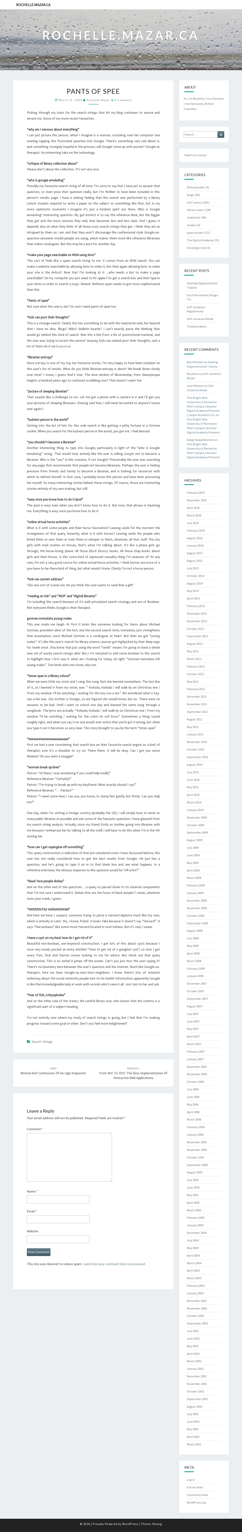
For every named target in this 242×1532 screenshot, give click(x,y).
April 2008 (193, 953)
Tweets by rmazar (195, 155)
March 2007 (194, 1044)
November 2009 (197, 817)
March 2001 (194, 1444)
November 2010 (197, 742)
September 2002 (197, 1323)
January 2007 (195, 1059)
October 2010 (195, 749)
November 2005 (197, 1150)
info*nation (194, 202)
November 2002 (197, 1308)
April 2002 (193, 1354)
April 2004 (193, 1255)
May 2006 (193, 1104)
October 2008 (195, 916)
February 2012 (196, 689)
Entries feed (194, 1487)
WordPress (130, 1524)
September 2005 (197, 1165)
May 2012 (193, 681)
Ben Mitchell (195, 362)
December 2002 (197, 1301)
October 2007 (195, 991)
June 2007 (193, 1021)
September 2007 (197, 999)
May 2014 (193, 591)
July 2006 (193, 1089)
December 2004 (197, 1233)
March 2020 (194, 515)
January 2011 (195, 734)
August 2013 (194, 644)
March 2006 (194, 1119)
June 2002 (193, 1338)
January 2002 (195, 1369)
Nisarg (157, 1524)
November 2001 (197, 1384)
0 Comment (123, 100)
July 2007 (193, 1014)
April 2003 (193, 1270)
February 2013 (196, 666)
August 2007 (194, 1006)
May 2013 (193, 651)
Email (32, 1211)
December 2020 (197, 500)
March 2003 (194, 1278)
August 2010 (194, 764)
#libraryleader (196, 187)
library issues (195, 210)
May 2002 (193, 1346)
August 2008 (194, 931)
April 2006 (193, 1112)
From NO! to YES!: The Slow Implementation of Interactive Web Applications (133, 1073)
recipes (191, 225)
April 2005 (193, 1202)
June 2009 (193, 855)
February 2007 (196, 1051)
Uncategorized (196, 248)
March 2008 (194, 961)
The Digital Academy (200, 240)
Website (32, 1231)
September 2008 (197, 923)
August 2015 (194, 561)
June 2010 (193, 780)
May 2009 (193, 863)
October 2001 (195, 1391)
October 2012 (195, 674)
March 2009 (194, 878)
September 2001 (197, 1399)
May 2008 (193, 946)
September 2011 (197, 712)
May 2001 (193, 1429)
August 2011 (194, 719)
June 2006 (193, 1097)
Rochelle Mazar (98, 100)
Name (32, 1191)
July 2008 (193, 938)
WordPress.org (196, 1502)
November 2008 (197, 908)
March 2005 (194, 1210)
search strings (42, 1041)
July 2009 (193, 847)
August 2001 (194, 1406)
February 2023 (196, 492)
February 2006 (196, 1127)
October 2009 (195, 825)
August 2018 (194, 538)
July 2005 (193, 1180)
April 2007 (193, 1036)
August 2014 (194, 583)
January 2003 (195, 1293)
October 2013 (195, 629)
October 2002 (195, 1316)
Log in (191, 1480)
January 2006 (195, 1134)
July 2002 (193, 1331)
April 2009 (193, 870)
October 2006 (195, 1082)
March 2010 (194, 802)
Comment (35, 1129)
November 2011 (197, 704)
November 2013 (197, 621)
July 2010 (193, 772)
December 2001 (197, 1376)
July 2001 (193, 1414)
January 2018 (195, 545)
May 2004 (193, 1248)
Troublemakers (197, 326)
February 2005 (196, 1217)
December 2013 (197, 613)
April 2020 (193, 508)
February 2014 (196, 606)
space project (195, 232)
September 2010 (197, 757)
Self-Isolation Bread (200, 319)
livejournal (63, 346)
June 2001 (193, 1421)
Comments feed (197, 1495)
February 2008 (196, 968)
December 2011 (197, 696)
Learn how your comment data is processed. (114, 1264)
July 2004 (193, 1240)
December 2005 (197, 1142)
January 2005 (195, 1225)
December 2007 (197, 983)
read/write (193, 217)
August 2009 (194, 840)
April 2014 (193, 598)
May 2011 (193, 727)
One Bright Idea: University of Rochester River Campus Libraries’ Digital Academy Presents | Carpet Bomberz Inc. (203, 406)
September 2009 (197, 832)
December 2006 (197, 1067)
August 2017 (194, 553)
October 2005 (195, 1157)
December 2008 (197, 900)
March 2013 (194, 659)
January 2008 (195, 976)
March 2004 (194, 1263)
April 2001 (193, 1437)
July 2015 (193, 568)
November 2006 (197, 1074)
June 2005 (193, 1187)
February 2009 (196, 885)
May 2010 (193, 787)
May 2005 (193, 1195)
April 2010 (193, 795)
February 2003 (196, 1286)
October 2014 (195, 576)
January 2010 (195, 810)
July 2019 (193, 523)
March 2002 (194, 1361)
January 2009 (195, 893)
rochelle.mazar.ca (33, 4)
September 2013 (197, 636)
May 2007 (193, 1029)
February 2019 (196, 530)
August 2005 (194, 1172)
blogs (190, 195)
